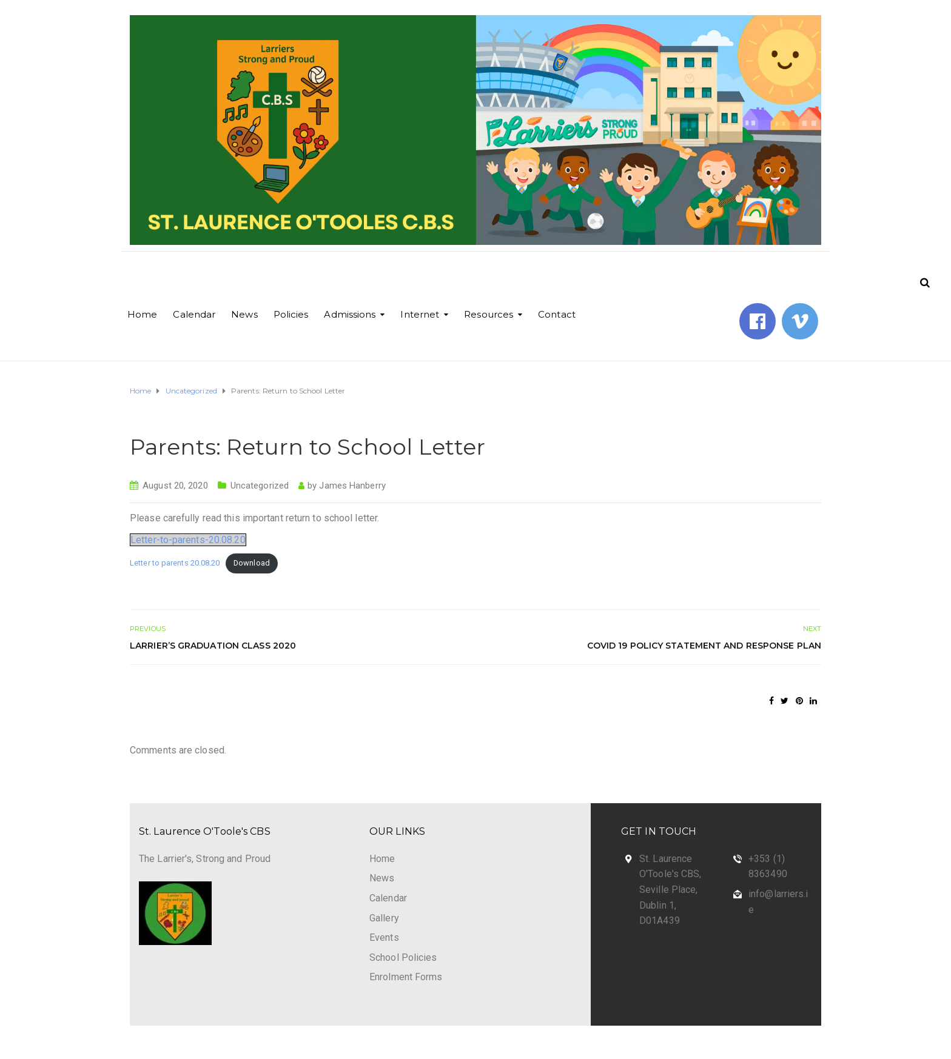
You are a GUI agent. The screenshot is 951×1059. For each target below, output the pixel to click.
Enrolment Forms (406, 977)
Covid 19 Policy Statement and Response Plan (704, 645)
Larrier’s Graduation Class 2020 (213, 645)
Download (252, 562)
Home (142, 314)
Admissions (349, 314)
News (244, 314)
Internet (419, 314)
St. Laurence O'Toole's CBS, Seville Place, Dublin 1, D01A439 (670, 889)
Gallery (384, 918)
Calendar (194, 314)
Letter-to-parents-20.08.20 (188, 540)
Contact (557, 314)
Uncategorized (259, 485)
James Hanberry (352, 485)
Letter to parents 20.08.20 (175, 562)
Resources (488, 314)
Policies (291, 314)
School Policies (403, 957)
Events (384, 937)
